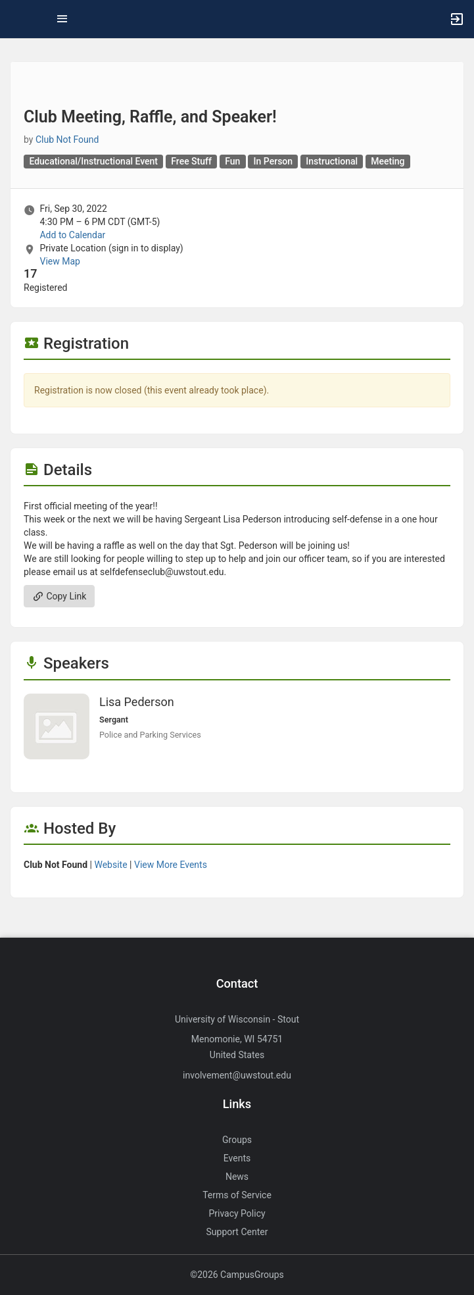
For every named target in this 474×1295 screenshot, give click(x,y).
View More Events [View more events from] (170, 864)
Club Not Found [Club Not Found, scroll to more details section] (67, 139)
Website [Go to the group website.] (110, 864)
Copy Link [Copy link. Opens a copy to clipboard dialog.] (59, 596)
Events (237, 1158)
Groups (237, 1139)
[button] (16, 19)
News (237, 1176)
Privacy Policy (236, 1213)
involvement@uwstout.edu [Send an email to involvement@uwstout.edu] (237, 1075)
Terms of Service (237, 1195)
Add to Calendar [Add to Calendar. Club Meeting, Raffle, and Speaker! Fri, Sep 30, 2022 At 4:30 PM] (72, 235)
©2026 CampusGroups (237, 1274)
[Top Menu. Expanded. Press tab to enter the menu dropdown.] (62, 19)
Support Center (237, 1232)
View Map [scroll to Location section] (59, 261)
